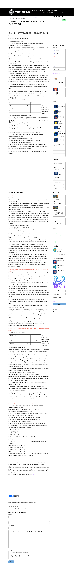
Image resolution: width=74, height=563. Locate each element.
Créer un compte (56, 300)
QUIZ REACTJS (59, 149)
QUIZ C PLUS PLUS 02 (60, 272)
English (56, 54)
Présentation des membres (59, 169)
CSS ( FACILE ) (58, 84)
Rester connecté (58, 298)
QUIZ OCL (59, 153)
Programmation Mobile (59, 174)
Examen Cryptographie (33, 17)
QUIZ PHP (59, 112)
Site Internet (11, 525)
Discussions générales (59, 179)
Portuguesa (57, 69)
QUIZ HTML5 (59, 118)
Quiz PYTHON (59, 141)
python (55, 241)
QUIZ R (59, 156)
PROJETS (57, 10)
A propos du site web (59, 165)
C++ (59, 186)
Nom (9, 514)
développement (56, 239)
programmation (58, 234)
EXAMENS (49, 10)
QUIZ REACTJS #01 (61, 267)
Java (63, 239)
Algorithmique (59, 183)
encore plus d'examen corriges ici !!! (29, 483)
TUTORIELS (33, 10)
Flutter (59, 189)
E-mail (10, 520)
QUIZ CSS (59, 128)
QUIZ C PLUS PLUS (59, 146)
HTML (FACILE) (57, 94)
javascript (55, 237)
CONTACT (50, 12)
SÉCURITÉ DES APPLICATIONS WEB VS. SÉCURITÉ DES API (59, 215)
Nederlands (57, 66)
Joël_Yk (34, 474)
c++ (54, 243)
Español (56, 57)
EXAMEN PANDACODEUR (19, 17)
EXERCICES (41, 10)
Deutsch (57, 63)
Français (56, 50)
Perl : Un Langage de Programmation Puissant (59, 223)
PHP (60, 237)
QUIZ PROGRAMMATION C (59, 107)
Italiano (56, 60)
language (60, 241)
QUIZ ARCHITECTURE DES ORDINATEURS (59, 135)
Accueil (10, 17)
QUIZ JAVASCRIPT (59, 123)
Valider (59, 305)
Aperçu (39, 531)
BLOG (63, 10)
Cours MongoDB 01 (59, 12)
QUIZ (43, 12)
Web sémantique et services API (58, 204)
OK (64, 19)
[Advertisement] (26, 3)
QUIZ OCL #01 (60, 262)
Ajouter (11, 561)
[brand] (16, 12)
